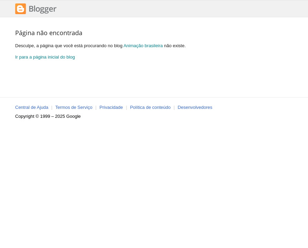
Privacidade (111, 107)
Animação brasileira (143, 45)
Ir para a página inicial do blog (45, 57)
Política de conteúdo (150, 107)
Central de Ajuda (31, 107)
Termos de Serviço (74, 107)
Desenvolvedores (195, 107)
